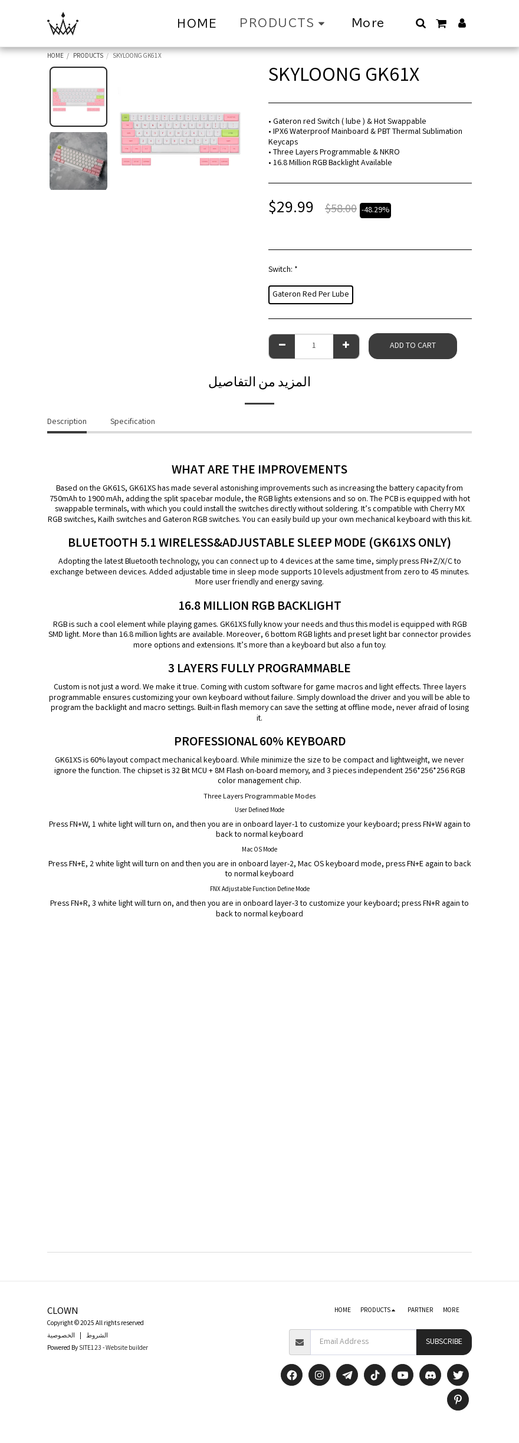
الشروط (97, 1336)
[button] (420, 23)
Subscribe (444, 1342)
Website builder (127, 1348)
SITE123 (90, 1348)
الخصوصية (61, 1336)
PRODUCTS (88, 56)
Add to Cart (413, 346)
